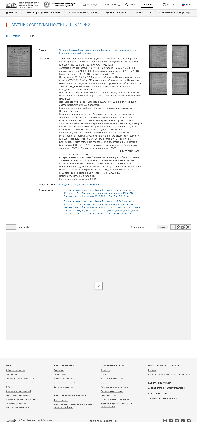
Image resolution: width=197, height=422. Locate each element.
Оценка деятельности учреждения (166, 388)
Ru (187, 4)
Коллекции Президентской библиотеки (42, 12)
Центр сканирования (63, 387)
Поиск (130, 4)
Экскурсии (105, 370)
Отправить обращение (16, 403)
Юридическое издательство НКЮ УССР (80, 184)
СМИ (8, 387)
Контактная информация (17, 407)
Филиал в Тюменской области (20, 378)
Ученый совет (12, 374)
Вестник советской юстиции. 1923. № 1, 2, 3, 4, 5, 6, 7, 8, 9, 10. (96, 196)
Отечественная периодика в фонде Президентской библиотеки (97, 12)
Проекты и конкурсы (110, 395)
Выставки (105, 374)
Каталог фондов (112, 4)
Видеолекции (107, 382)
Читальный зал (61, 400)
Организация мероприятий (18, 391)
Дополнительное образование (115, 399)
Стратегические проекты (112, 391)
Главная (13, 12)
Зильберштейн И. (125, 49)
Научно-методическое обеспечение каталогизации (117, 404)
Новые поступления (63, 378)
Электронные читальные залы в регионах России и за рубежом (73, 405)
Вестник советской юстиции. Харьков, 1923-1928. (108, 193)
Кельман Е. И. (108, 49)
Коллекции (90, 4)
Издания (152, 370)
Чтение (30, 36)
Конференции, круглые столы (114, 387)
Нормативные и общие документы (22, 399)
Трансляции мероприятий (18, 395)
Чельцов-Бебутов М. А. (71, 49)
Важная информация (159, 383)
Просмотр (14, 36)
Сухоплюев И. (92, 49)
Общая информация (15, 370)
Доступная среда (157, 393)
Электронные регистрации (162, 398)
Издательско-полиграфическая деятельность (169, 374)
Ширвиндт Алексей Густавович (75, 53)
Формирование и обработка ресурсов (71, 382)
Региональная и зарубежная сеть (21, 382)
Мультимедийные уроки (112, 378)
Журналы (138, 12)
